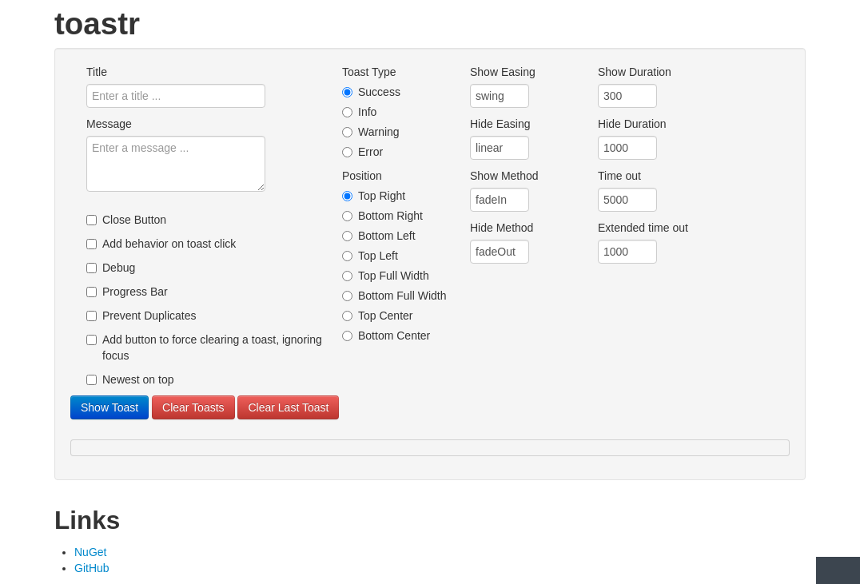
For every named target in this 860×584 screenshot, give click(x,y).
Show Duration (634, 72)
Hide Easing (500, 123)
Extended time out (643, 227)
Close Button (126, 219)
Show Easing (503, 72)
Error (362, 151)
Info (359, 111)
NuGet (90, 552)
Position (362, 175)
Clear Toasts (193, 407)
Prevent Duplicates (141, 315)
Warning (371, 131)
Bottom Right (382, 215)
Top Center (377, 315)
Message (109, 123)
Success (371, 91)
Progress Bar (127, 291)
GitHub (91, 568)
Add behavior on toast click (161, 243)
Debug (110, 267)
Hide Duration (632, 123)
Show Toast (109, 407)
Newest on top (130, 379)
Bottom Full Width (394, 295)
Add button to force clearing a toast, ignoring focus (204, 347)
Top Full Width (385, 275)
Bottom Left (379, 235)
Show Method (504, 175)
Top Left (370, 255)
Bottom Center (386, 335)
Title (96, 72)
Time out (619, 175)
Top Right (373, 195)
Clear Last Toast (288, 407)
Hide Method (501, 227)
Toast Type (369, 72)
